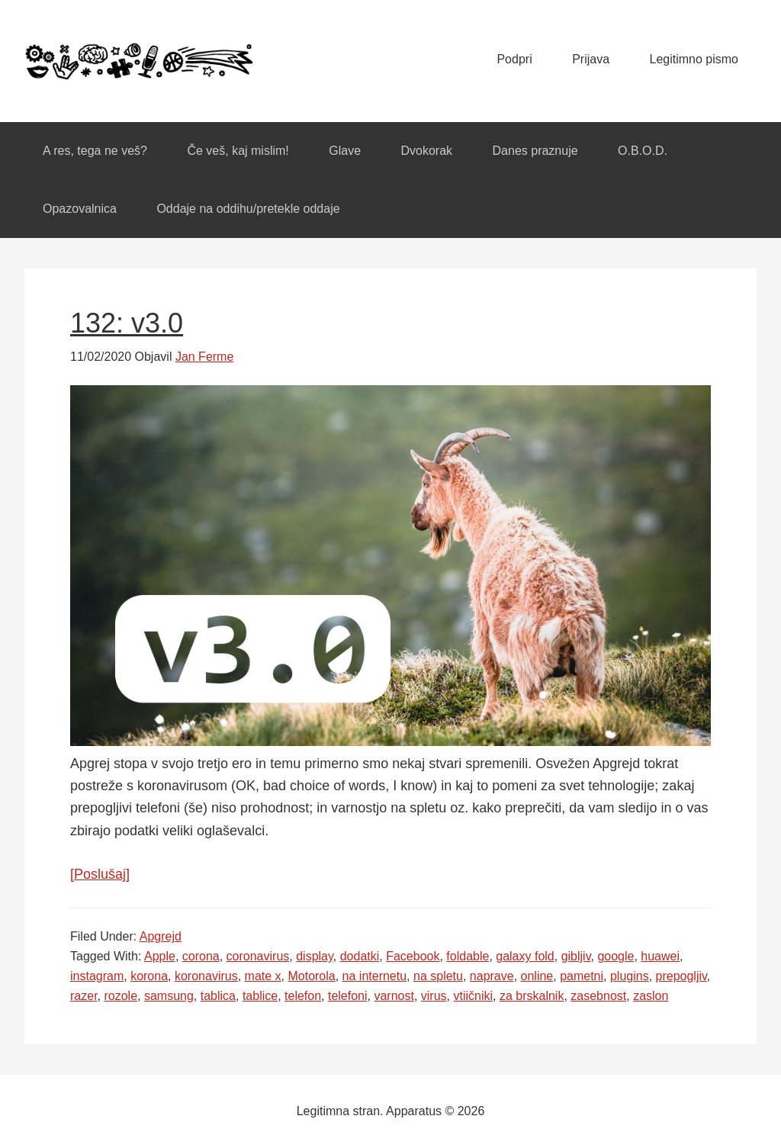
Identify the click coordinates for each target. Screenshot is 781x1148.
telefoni (348, 995)
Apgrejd (161, 936)
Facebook (412, 956)
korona (149, 976)
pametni (581, 976)
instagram (97, 976)
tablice (260, 995)
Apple (159, 956)
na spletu (438, 976)
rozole (120, 995)
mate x (263, 976)
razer (84, 995)
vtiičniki (473, 995)
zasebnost (598, 995)
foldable (467, 956)
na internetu (374, 976)
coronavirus (258, 956)
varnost (393, 995)
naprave (492, 976)
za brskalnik (532, 995)
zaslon (650, 995)
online (537, 976)
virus (434, 995)
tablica (218, 995)
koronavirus (206, 976)
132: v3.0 (126, 323)
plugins (629, 976)
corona (201, 956)
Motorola (311, 976)
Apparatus (138, 61)
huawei (660, 956)
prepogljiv (681, 976)
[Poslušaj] (100, 874)
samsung (169, 995)
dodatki (360, 956)
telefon (302, 995)
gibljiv (576, 956)
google (615, 956)
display (314, 956)
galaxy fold (525, 956)
